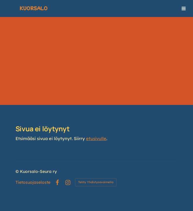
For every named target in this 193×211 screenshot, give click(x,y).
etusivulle (96, 138)
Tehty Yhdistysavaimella (95, 182)
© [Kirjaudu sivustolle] (18, 171)
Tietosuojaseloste (33, 182)
